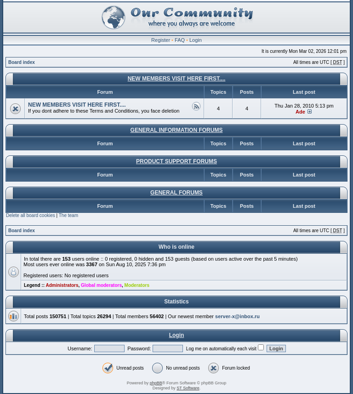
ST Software (187, 388)
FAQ (180, 40)
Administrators (62, 285)
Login (195, 40)
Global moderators (101, 285)
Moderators (137, 285)
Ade (300, 111)
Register (160, 40)
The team (68, 215)
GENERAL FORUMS (176, 192)
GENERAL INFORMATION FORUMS (177, 130)
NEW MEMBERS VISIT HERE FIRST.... (177, 78)
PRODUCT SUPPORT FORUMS (176, 161)
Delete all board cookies (30, 215)
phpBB (156, 383)
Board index (21, 62)
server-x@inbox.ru (237, 316)
